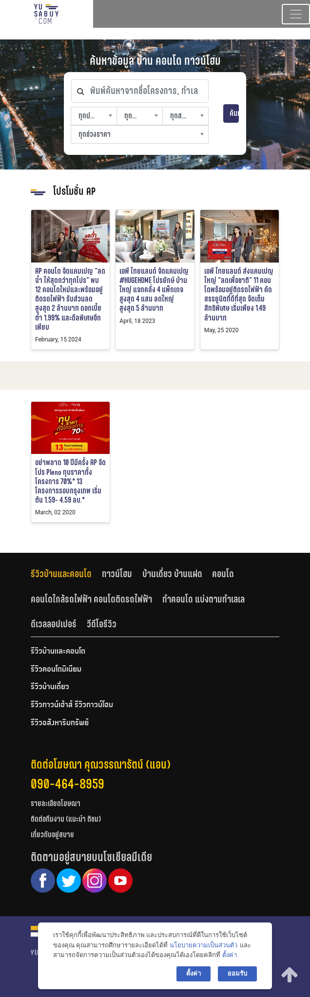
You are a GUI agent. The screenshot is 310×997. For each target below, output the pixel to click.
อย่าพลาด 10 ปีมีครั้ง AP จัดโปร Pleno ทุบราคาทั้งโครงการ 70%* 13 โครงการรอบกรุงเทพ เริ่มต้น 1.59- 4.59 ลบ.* (70, 481)
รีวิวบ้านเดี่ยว (50, 687)
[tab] (66, 573)
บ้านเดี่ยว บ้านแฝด (172, 574)
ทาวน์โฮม (117, 574)
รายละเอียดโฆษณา (55, 803)
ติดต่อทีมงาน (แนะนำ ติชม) (66, 819)
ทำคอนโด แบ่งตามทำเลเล (203, 599)
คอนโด (223, 574)
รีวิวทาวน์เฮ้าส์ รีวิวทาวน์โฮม (72, 705)
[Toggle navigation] (296, 14)
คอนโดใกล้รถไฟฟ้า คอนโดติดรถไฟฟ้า (91, 599)
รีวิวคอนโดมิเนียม (56, 670)
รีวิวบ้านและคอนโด (61, 574)
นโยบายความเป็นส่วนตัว (203, 945)
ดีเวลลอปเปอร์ (54, 624)
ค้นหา (234, 113)
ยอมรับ (237, 973)
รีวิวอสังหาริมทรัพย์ (60, 723)
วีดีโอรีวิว (101, 624)
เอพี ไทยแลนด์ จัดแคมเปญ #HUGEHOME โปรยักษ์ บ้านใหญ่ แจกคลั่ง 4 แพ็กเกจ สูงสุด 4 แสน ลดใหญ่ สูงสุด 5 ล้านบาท (154, 289)
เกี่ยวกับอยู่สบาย (52, 834)
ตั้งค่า (229, 955)
